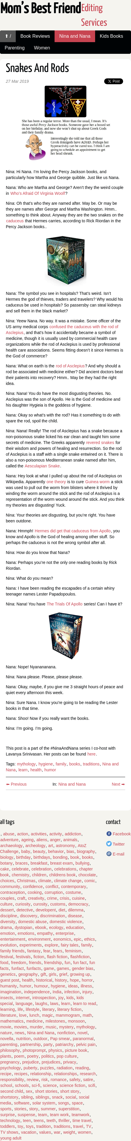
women (84, 1132)
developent (46, 910)
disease (75, 915)
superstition (68, 1108)
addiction (73, 834)
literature (8, 1015)
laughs (41, 1003)
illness (86, 986)
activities (39, 834)
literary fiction (69, 1009)
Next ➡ (118, 784)
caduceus (15, 220)
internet (22, 997)
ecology (56, 927)
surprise (7, 1114)
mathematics (11, 1021)
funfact (17, 968)
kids (70, 997)
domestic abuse (32, 921)
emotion (7, 933)
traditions (91, 764)
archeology (35, 845)
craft (21, 898)
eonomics (62, 939)
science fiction (72, 1085)
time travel (81, 1120)
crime (52, 898)
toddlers (7, 1126)
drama (6, 927)
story (33, 1108)
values (45, 1132)
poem (19, 1056)
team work (59, 1114)
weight (69, 1132)
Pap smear (60, 1038)
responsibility (12, 1079)
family (61, 764)
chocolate (87, 874)
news (19, 1032)
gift (43, 974)
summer (48, 1108)
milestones (55, 1021)
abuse (8, 834)
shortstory (9, 1097)
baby (25, 851)
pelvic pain (85, 1044)
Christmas (26, 880)
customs (57, 904)
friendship (53, 962)
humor (50, 769)
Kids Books (111, 36)
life (20, 1009)
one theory (56, 481)
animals (70, 839)
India (57, 991)
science (50, 1085)
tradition (43, 1126)
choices (7, 880)
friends (35, 962)
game (49, 968)
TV (88, 1126)
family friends (12, 951)
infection (71, 991)
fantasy (33, 951)
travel (78, 1126)
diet (62, 910)
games (63, 968)
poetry (33, 1056)
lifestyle (32, 1009)
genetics (7, 974)
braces (21, 863)
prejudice (30, 1062)
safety (74, 1079)
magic (47, 1015)
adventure (9, 839)
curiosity (22, 904)
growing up (80, 974)
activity (55, 834)
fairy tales (69, 945)
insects (6, 997)
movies (20, 1027)
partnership (30, 1044)
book (74, 857)
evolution (8, 945)
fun (67, 962)
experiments (31, 945)
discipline (8, 915)
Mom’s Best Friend (40, 9)
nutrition (23, 1038)
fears (57, 951)
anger (55, 839)
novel (82, 1032)
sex (29, 1091)
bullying (82, 863)
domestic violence (66, 921)
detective (25, 910)
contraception (12, 892)
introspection (43, 997)
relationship (40, 1073)
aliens (41, 839)
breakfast (39, 863)
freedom (18, 962)
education (75, 927)
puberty (30, 1068)
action (22, 834)
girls (52, 974)
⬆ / (8, 36)
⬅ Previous (16, 784)
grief (63, 974)
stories (20, 1108)
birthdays (42, 857)
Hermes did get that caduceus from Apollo (73, 531)
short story (69, 1091)
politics (47, 1056)
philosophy (10, 1050)
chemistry (20, 874)
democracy (78, 904)
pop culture (67, 1056)
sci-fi (36, 1085)
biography (86, 851)
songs (63, 1103)
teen (27, 1120)
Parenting (15, 47)
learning (7, 1009)
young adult (10, 1138)
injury (87, 991)
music (51, 1027)
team (42, 1114)
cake (4, 869)
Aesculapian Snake (42, 466)
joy (61, 997)
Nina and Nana (74, 36)
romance (59, 1079)
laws (54, 1003)
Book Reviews (35, 36)
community (10, 886)
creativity (36, 898)
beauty (39, 851)
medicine (34, 1021)
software (21, 1103)
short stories (46, 1091)
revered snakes (100, 442)
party (48, 1044)
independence (37, 991)
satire (88, 1079)
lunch (34, 1015)
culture (6, 904)
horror (87, 980)
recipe (5, 1073)
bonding (60, 857)
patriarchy (64, 1044)
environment (39, 939)
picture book (76, 1050)
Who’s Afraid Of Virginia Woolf (38, 193)
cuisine (78, 898)
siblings (42, 1097)
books (74, 764)
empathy (45, 933)
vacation (28, 1132)
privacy (69, 1062)
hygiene (46, 764)
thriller (63, 1120)
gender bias (82, 968)
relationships (65, 1073)
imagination (10, 991)
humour (41, 986)
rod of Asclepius (70, 366)
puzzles (47, 1068)
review (33, 1079)
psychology (10, 1068)
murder (36, 1027)
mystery (66, 1027)
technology (10, 1120)
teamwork (81, 1114)
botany (6, 863)
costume (73, 892)
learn (22, 769)
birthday (23, 857)
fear (46, 951)
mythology (26, 764)
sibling (27, 1097)
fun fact (80, 962)
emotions (26, 933)
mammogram (68, 1015)
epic (77, 939)
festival (6, 956)
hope (74, 980)
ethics (89, 939)
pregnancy (9, 1062)
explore (51, 945)
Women (42, 47)
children (39, 874)
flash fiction (57, 956)
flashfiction (80, 956)
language (23, 1003)
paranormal (83, 1038)
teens (39, 1120)
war (57, 1132)
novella (6, 1038)
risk (44, 1079)
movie (5, 1027)
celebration (42, 869)
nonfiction (66, 1032)
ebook (40, 927)
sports (5, 1108)
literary (48, 1009)
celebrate (20, 869)
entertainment (12, 939)
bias (70, 851)
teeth (51, 1120)
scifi (91, 1085)
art (50, 845)
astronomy (65, 845)
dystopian (23, 927)
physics (55, 1050)
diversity (7, 921)
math (87, 1015)
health (35, 769)
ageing (27, 839)
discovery (28, 915)
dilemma (75, 910)
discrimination (52, 915)
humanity (8, 986)
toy (20, 1126)
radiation (65, 1068)
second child (11, 1091)
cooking (35, 892)
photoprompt (34, 1050)
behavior (56, 851)
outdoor (40, 1038)
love (23, 1015)
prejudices (51, 1062)
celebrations (65, 869)
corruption (54, 892)
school (6, 1085)
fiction (39, 956)
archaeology (11, 845)
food (4, 962)
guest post (9, 980)
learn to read (84, 1003)
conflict (52, 886)
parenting (8, 1044)
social (71, 1097)
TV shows (9, 1132)
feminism (73, 951)
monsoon (76, 1021)
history (61, 980)
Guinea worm (97, 481)
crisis (64, 898)
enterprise (65, 933)
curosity (40, 904)
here (92, 754)
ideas (73, 986)
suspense (26, 1114)
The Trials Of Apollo (64, 604)
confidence (33, 886)
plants (5, 1056)
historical (44, 980)
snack (57, 1097)
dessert (7, 910)
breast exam (61, 863)
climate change (67, 880)
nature (6, 1032)
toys (30, 1126)
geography (28, 974)
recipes (20, 1073)
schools (22, 1085)
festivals (23, 956)
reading (82, 1068)
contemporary (73, 886)
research (88, 1073)
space (77, 1103)
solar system (43, 1103)
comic (89, 880)
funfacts (34, 968)
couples (7, 898)
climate (44, 880)
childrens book (62, 874)
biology (6, 857)
